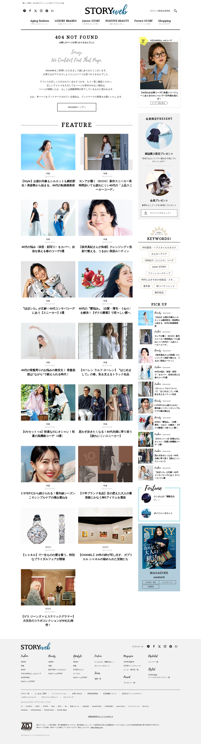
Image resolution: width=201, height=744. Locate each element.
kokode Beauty (36, 710)
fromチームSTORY (28, 681)
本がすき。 (146, 706)
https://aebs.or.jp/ (97, 727)
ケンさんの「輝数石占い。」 (105, 662)
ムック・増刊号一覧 (131, 670)
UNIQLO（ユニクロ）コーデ (159, 260)
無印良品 (159, 292)
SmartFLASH (96, 706)
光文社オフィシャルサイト (132, 694)
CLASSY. (29, 706)
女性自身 (86, 706)
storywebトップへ (77, 107)
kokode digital (62, 710)
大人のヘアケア (159, 254)
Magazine (128, 656)
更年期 (146, 286)
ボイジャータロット (163, 513)
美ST (59, 706)
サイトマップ (68, 697)
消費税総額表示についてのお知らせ (100, 716)
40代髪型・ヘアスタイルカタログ (159, 247)
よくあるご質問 (40, 694)
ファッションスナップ (159, 273)
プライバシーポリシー (49, 697)
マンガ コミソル (133, 706)
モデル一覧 (25, 694)
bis (66, 706)
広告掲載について (110, 694)
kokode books (49, 710)
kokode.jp (24, 710)
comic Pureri (120, 706)
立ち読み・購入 (150, 582)
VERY (37, 706)
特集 (22, 666)
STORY (45, 706)
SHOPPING (25, 677)
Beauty (52, 656)
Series (97, 673)
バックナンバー (167, 582)
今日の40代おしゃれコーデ (31, 674)
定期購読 (151, 586)
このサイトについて (28, 697)
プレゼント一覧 (129, 683)
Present (127, 677)
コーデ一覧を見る (158, 103)
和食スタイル (74, 706)
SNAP (23, 670)
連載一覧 (97, 679)
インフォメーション (59, 694)
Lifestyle (77, 656)
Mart (53, 706)
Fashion (24, 656)
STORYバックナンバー (132, 666)
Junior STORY (159, 267)
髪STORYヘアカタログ (57, 670)
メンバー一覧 (153, 662)
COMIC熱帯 (109, 706)
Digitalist (153, 656)
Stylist (151, 669)
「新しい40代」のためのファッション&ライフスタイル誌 (42, 3)
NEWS (23, 662)
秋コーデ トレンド (165, 286)
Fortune (98, 656)
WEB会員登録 (92, 694)
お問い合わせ (77, 694)
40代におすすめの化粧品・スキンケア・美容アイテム (160, 279)
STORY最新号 (129, 662)
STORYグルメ (78, 670)
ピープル (76, 674)
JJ (21, 706)
